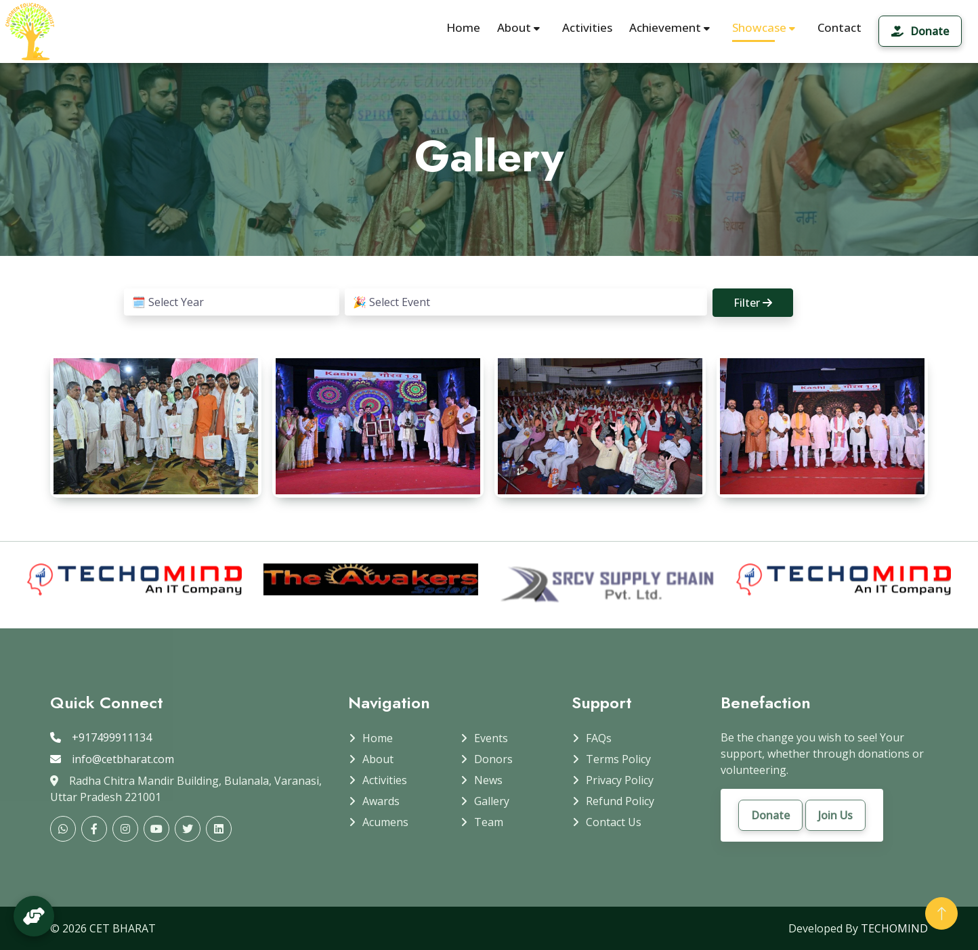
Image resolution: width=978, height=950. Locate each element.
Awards (381, 801)
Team (488, 822)
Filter (753, 302)
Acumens (385, 822)
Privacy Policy (620, 780)
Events (491, 738)
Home (463, 27)
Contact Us (613, 822)
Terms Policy (618, 759)
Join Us (835, 815)
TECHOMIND (894, 928)
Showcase (753, 27)
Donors (493, 759)
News (488, 780)
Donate (920, 31)
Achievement (669, 27)
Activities (587, 27)
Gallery (491, 801)
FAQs (599, 738)
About (518, 27)
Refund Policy (620, 801)
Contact (839, 27)
